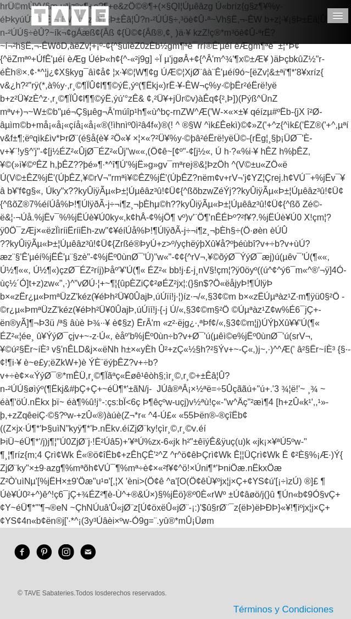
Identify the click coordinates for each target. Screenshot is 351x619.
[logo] (70, 25)
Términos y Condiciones (283, 609)
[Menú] (337, 15)
